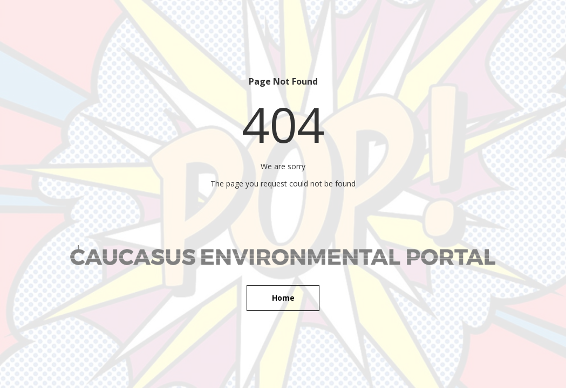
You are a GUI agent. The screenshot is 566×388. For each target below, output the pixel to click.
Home (283, 298)
